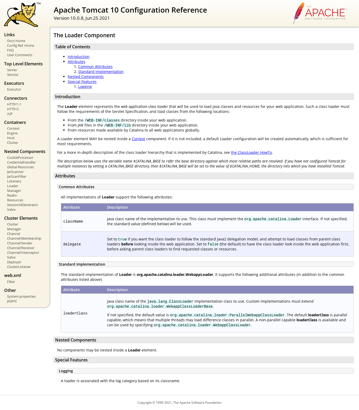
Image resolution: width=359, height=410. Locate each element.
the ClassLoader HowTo (251, 152)
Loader (12, 185)
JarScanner (15, 171)
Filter (11, 281)
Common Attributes (95, 66)
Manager (14, 190)
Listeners (14, 181)
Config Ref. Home (20, 45)
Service (12, 74)
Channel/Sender (19, 243)
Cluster (12, 142)
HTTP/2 (13, 109)
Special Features (82, 81)
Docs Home (16, 40)
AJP (10, 113)
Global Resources (20, 167)
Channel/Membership (24, 238)
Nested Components (86, 76)
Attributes (76, 61)
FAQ (10, 50)
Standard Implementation (101, 71)
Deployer (14, 262)
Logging (85, 86)
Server (12, 69)
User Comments (19, 54)
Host (11, 137)
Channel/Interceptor (23, 252)
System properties (21, 296)
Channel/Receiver (20, 247)
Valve (11, 209)
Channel (13, 233)
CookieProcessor (20, 157)
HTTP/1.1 (14, 104)
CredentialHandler (21, 162)
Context (13, 128)
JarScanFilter (16, 176)
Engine (12, 133)
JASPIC (12, 301)
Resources (15, 200)
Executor (14, 89)
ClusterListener (19, 266)
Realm (12, 195)
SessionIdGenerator (22, 204)
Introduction (78, 56)
